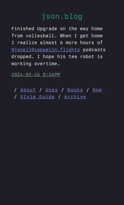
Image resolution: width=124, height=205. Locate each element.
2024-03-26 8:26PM (35, 74)
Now (97, 90)
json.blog (62, 16)
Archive (75, 96)
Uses (51, 90)
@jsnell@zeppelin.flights (45, 49)
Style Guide (37, 96)
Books (75, 90)
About (28, 90)
